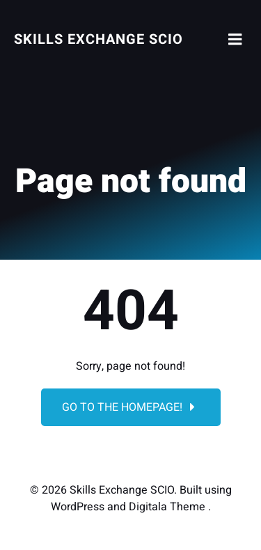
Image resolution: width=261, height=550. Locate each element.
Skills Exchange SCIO (98, 39)
